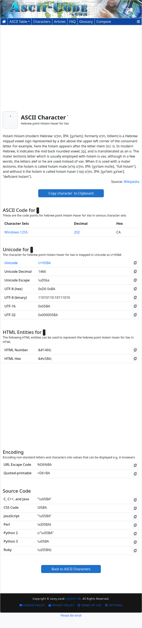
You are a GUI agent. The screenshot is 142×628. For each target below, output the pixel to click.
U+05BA (44, 263)
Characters (41, 21)
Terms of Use (90, 605)
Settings (114, 605)
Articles (60, 21)
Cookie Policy (32, 605)
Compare (103, 21)
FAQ (72, 21)
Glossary (86, 21)
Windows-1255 (16, 232)
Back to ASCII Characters (71, 569)
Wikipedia (131, 181)
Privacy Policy (61, 605)
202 (77, 232)
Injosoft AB (73, 598)
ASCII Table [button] (18, 21)
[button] (138, 21)
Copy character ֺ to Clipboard (71, 193)
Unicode (11, 263)
